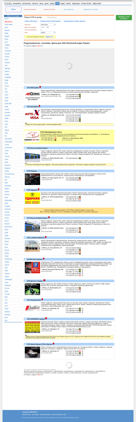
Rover (6, 229)
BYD (6, 42)
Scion (6, 244)
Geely (6, 98)
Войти (13, 9)
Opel (6, 203)
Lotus (6, 159)
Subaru (7, 262)
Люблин (7, 312)
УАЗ (6, 320)
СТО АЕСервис (32, 88)
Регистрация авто (68, 9)
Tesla (6, 270)
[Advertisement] (124, 51)
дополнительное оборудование (50, 21)
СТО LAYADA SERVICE (35, 238)
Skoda (7, 253)
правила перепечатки (45, 414)
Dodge (7, 74)
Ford (6, 92)
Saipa (6, 235)
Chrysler (7, 54)
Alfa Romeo (8, 21)
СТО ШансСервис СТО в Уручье (39, 344)
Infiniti (6, 118)
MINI (6, 183)
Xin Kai (7, 288)
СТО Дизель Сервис (34, 281)
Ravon (7, 221)
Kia (6, 136)
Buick (6, 39)
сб (43, 27)
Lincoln (7, 156)
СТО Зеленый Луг (33, 300)
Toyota (7, 276)
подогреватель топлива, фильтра (74, 21)
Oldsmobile (8, 200)
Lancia (7, 144)
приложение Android (57, 414)
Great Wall (8, 103)
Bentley (7, 30)
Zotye (6, 291)
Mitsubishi (8, 185)
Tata (6, 268)
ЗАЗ (6, 303)
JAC (6, 127)
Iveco (6, 124)
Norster (7, 194)
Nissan (7, 191)
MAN (6, 162)
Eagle (6, 80)
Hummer (7, 112)
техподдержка (35, 414)
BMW (6, 33)
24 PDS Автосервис (34, 259)
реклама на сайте (26, 414)
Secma (7, 250)
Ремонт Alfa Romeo (31, 21)
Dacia (6, 59)
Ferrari (7, 86)
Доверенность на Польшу (90, 9)
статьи (64, 414)
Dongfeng (8, 77)
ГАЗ (6, 300)
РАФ (6, 317)
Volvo (6, 282)
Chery (6, 48)
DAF (6, 65)
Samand (7, 238)
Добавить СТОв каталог (123, 17)
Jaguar (7, 130)
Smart (6, 256)
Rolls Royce (8, 227)
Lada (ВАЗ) (8, 139)
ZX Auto (7, 294)
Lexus (6, 150)
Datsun (7, 71)
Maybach (7, 168)
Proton (7, 218)
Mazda (7, 171)
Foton (6, 95)
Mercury (7, 177)
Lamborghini (8, 142)
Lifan (6, 153)
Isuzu (6, 121)
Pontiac (7, 212)
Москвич (7, 314)
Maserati (7, 165)
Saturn (7, 241)
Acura (6, 18)
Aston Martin (9, 24)
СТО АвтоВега (32, 107)
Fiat (6, 89)
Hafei (6, 106)
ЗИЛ (6, 306)
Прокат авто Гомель (49, 9)
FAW (6, 83)
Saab (6, 232)
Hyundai (7, 115)
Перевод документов (30, 9)
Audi (6, 27)
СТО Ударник (31, 190)
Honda (7, 109)
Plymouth (8, 209)
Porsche (7, 215)
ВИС (6, 297)
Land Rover (8, 147)
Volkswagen (8, 279)
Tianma (7, 273)
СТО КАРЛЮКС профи (35, 319)
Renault (7, 224)
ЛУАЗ (6, 309)
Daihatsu (7, 68)
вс (48, 27)
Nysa (6, 197)
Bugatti (7, 36)
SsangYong (8, 259)
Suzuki (7, 265)
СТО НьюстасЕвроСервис (37, 148)
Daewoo (7, 62)
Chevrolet (8, 51)
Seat (6, 247)
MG (6, 180)
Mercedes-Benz (10, 174)
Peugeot (7, 206)
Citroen (7, 57)
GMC (6, 100)
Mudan (7, 188)
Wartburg (7, 285)
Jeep (6, 133)
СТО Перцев (31, 171)
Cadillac (7, 45)
